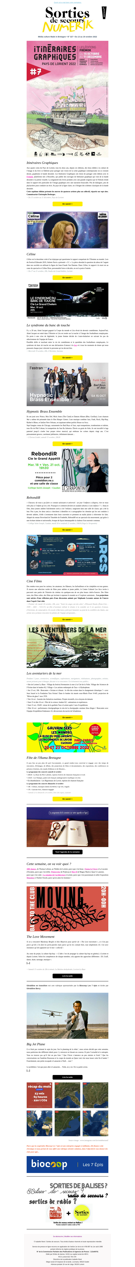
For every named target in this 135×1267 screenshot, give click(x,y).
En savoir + (67, 204)
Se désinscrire (58, 1236)
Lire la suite (67, 976)
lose (75, 345)
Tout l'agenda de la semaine (67, 852)
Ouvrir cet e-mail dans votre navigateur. (67, 2)
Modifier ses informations (73, 1236)
